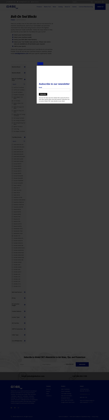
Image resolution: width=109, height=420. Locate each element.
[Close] (40, 63)
